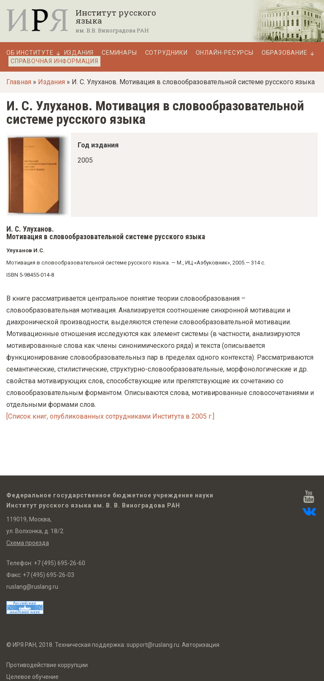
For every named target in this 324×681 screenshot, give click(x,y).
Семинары (119, 53)
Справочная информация (54, 61)
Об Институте (30, 53)
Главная (18, 82)
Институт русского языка (116, 16)
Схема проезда (27, 542)
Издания (79, 53)
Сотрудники (166, 53)
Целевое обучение (32, 676)
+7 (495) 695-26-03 (48, 575)
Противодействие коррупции (47, 665)
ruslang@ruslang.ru (32, 586)
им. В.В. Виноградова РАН (112, 30)
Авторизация (200, 644)
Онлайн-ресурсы (225, 53)
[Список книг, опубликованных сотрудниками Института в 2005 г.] (110, 416)
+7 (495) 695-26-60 (59, 563)
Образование (285, 53)
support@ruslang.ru (153, 644)
